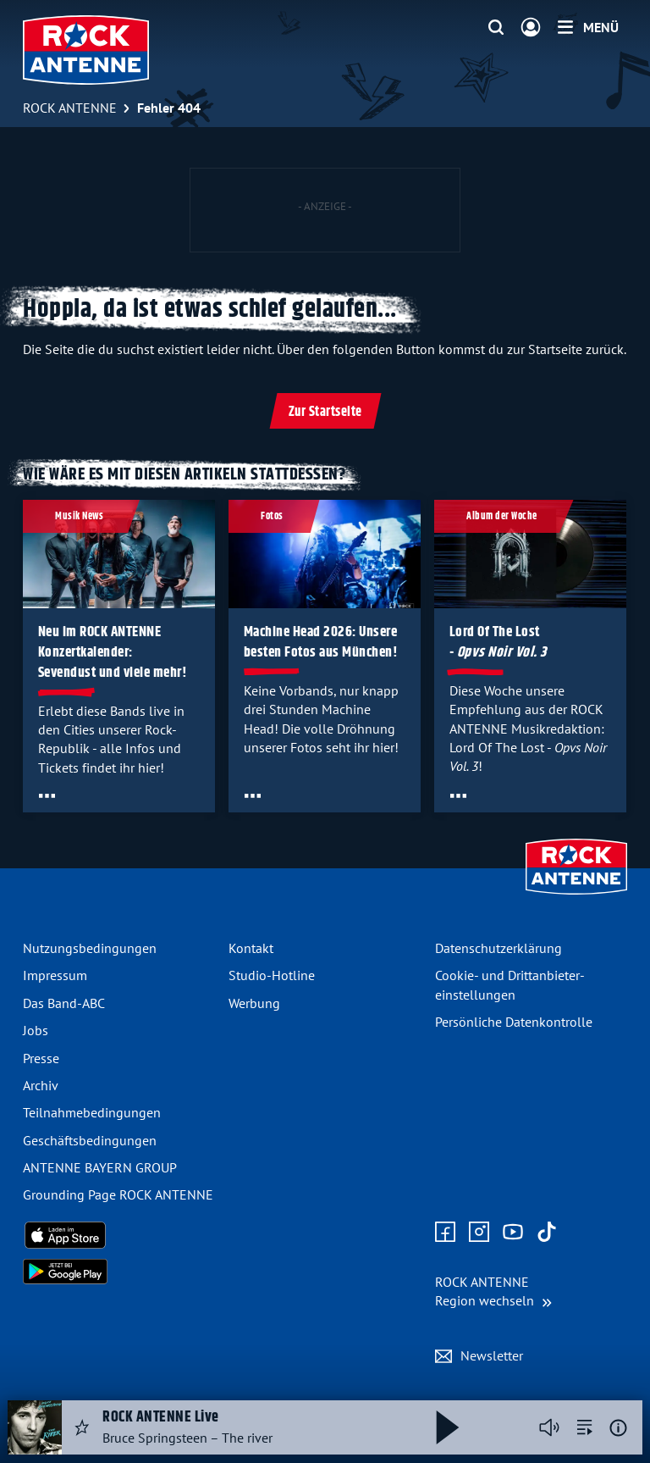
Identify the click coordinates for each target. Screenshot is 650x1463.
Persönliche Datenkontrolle (513, 1021)
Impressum (55, 975)
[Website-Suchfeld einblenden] (496, 28)
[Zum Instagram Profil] (479, 1232)
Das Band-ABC (64, 1003)
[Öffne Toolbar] (47, 795)
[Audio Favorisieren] (82, 1427)
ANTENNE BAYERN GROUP (100, 1167)
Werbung (254, 1003)
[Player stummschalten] (549, 1427)
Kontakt (251, 947)
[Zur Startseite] (576, 896)
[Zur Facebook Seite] (445, 1232)
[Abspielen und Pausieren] (448, 1427)
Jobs (35, 1030)
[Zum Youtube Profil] (513, 1232)
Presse (41, 1058)
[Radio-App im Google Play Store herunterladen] (119, 1271)
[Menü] (588, 27)
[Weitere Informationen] (618, 1428)
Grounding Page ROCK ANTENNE (118, 1194)
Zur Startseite (325, 412)
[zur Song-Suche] (585, 1427)
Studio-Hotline (272, 975)
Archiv (40, 1085)
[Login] (530, 28)
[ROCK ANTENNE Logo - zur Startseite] (86, 50)
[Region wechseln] (493, 1291)
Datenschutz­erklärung (498, 947)
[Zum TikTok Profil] (547, 1232)
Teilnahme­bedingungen (92, 1112)
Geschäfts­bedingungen (90, 1140)
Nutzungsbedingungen (90, 947)
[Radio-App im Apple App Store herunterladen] (119, 1235)
